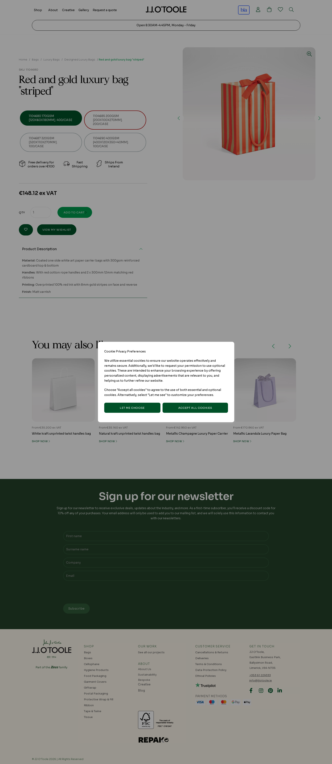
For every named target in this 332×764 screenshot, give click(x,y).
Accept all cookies (195, 408)
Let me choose (132, 408)
